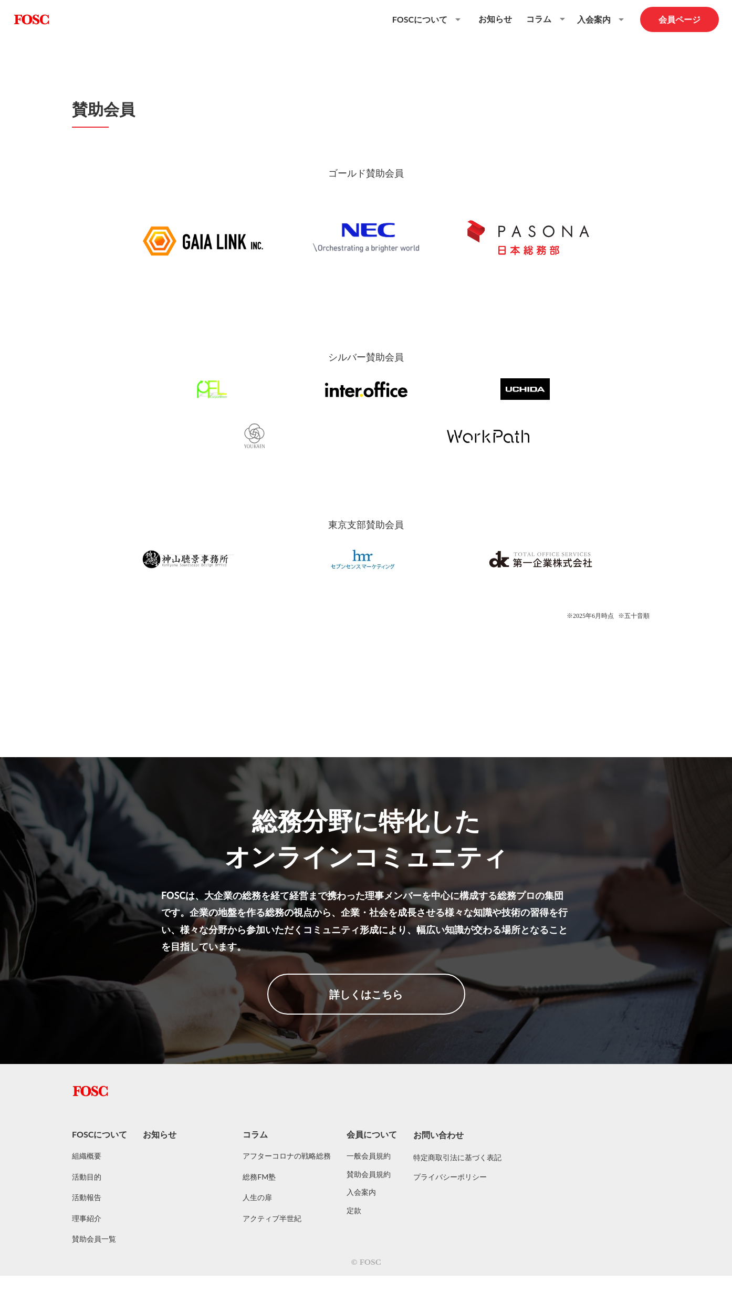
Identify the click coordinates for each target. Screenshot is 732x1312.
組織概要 (86, 1155)
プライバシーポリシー (450, 1176)
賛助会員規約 (369, 1174)
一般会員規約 (369, 1155)
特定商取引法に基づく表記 (457, 1157)
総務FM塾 (259, 1176)
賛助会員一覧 (94, 1238)
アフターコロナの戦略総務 (287, 1155)
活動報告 (86, 1197)
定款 (354, 1210)
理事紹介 (86, 1218)
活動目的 (86, 1176)
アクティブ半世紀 (272, 1218)
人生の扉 (257, 1197)
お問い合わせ (438, 1135)
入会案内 (361, 1191)
